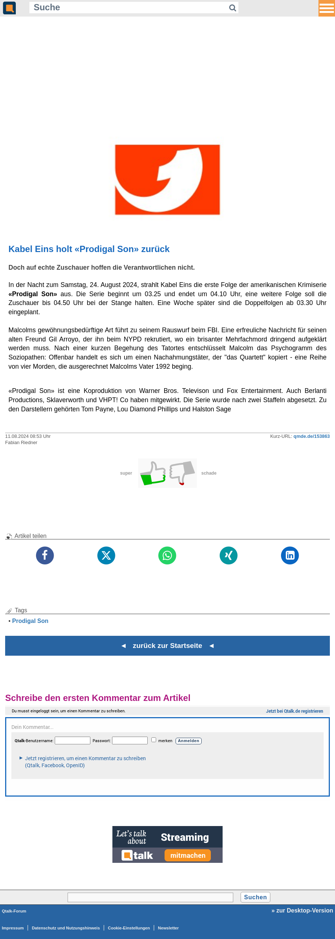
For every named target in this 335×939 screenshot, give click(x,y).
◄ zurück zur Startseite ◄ (167, 645)
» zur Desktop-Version (302, 910)
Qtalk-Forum (14, 911)
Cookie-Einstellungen (129, 928)
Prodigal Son (30, 621)
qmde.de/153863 (311, 436)
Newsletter (168, 928)
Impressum (13, 928)
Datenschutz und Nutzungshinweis (66, 928)
